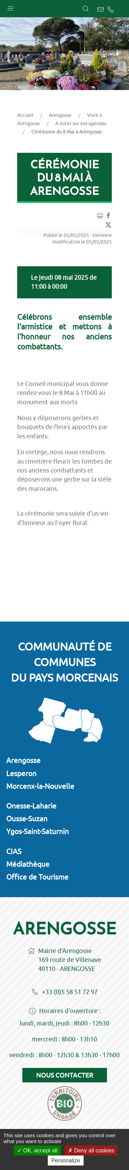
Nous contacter (64, 1075)
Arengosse (60, 115)
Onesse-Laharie (31, 806)
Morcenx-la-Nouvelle (40, 786)
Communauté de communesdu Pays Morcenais (64, 662)
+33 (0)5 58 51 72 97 (65, 992)
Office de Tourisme (37, 877)
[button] (10, 7)
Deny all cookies (91, 1150)
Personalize (65, 1160)
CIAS (13, 851)
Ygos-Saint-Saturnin (37, 831)
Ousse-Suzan (26, 818)
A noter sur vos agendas (80, 123)
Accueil (25, 115)
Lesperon (21, 773)
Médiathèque (28, 864)
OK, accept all (37, 1150)
